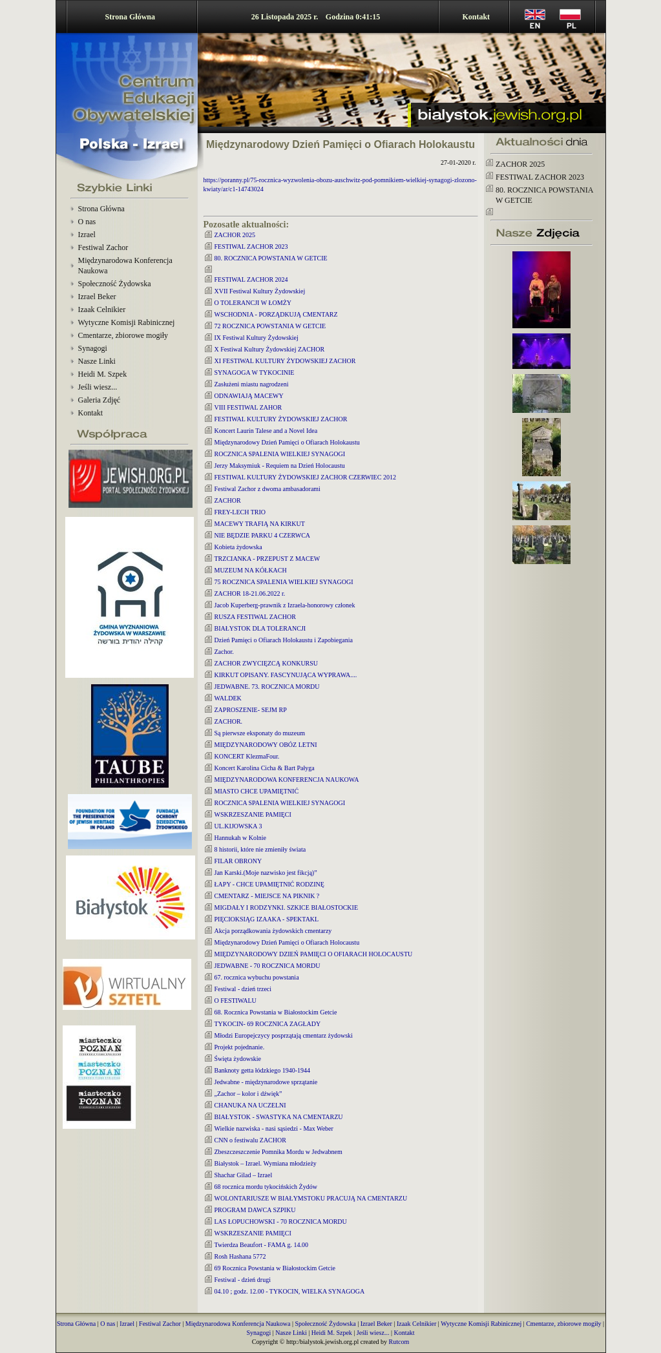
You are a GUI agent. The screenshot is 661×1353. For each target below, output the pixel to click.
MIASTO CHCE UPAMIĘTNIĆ (257, 791)
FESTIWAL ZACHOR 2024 (251, 279)
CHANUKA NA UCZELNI (250, 1105)
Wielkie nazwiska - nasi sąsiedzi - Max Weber (274, 1128)
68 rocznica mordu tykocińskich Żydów (266, 1186)
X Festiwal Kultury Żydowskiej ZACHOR (270, 349)
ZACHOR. (229, 721)
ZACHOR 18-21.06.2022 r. (250, 593)
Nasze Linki (97, 361)
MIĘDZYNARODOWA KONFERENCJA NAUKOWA (287, 779)
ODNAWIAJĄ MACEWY (249, 395)
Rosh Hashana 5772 (240, 1256)
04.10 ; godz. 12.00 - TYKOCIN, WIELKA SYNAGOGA (290, 1291)
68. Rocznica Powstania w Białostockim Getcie (276, 1012)
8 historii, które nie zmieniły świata (260, 849)
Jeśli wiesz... (98, 387)
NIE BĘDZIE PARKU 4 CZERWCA (263, 535)
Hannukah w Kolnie (241, 837)
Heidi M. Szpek (102, 374)
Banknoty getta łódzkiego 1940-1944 (263, 1070)
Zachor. (224, 651)
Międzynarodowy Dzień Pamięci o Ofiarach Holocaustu (287, 942)
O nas (87, 221)
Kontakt (476, 16)
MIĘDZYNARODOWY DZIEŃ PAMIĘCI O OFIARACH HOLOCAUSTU (314, 954)
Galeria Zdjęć (99, 399)
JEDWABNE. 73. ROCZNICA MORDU (267, 686)
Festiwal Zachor (103, 247)
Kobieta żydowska (238, 547)
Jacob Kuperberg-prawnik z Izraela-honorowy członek (285, 605)
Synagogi (92, 348)
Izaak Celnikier (102, 309)
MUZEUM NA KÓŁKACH (251, 570)
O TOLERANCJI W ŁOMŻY (253, 302)
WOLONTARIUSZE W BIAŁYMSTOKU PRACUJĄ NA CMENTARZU (311, 1198)
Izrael (87, 234)
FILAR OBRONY (238, 861)
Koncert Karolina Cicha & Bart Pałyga (265, 767)
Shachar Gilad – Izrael (244, 1175)
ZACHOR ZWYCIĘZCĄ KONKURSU (267, 663)
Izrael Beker (97, 296)
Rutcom (399, 1341)
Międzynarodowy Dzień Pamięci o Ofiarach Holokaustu (287, 442)
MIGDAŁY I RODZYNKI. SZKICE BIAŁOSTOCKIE (287, 907)
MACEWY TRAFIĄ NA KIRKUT (260, 523)
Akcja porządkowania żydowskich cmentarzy (273, 930)
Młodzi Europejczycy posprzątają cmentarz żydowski (284, 1035)
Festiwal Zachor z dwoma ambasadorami (267, 488)
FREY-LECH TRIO (240, 512)
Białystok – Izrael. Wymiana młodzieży (266, 1163)
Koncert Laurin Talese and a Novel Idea (266, 430)
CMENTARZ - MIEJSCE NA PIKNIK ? (267, 895)
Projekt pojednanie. (240, 1047)
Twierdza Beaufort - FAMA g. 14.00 (261, 1244)
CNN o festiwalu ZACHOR (250, 1140)
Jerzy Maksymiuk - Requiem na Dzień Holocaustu (280, 465)
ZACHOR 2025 (235, 234)
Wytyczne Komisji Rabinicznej (126, 322)
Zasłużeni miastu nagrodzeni (252, 384)
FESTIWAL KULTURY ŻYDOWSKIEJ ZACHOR (281, 419)
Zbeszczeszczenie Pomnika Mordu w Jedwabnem (278, 1151)
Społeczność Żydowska (114, 283)
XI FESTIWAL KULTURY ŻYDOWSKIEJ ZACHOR (285, 360)
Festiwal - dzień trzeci (243, 988)
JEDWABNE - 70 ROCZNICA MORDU (267, 965)
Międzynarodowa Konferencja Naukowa (238, 1323)
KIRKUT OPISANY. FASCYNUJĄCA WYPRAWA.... (286, 674)
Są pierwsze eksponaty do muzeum (260, 733)
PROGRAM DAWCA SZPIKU (255, 1209)
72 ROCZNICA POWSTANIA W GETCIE (270, 326)
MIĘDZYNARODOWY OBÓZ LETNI (266, 744)
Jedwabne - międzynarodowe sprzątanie (266, 1082)
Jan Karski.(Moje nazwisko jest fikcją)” (266, 872)
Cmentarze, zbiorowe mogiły (123, 335)
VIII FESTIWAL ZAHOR (248, 407)
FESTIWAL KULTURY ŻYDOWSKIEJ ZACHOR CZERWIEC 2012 (305, 477)
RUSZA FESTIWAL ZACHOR (255, 616)
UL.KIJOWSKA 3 (238, 826)
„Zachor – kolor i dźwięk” (248, 1093)
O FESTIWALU (236, 1000)
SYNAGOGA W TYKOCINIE (255, 372)
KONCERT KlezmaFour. (247, 756)
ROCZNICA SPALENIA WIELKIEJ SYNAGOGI (280, 453)
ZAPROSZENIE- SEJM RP (251, 709)
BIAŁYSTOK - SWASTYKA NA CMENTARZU (279, 1116)
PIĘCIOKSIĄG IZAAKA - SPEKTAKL (267, 919)
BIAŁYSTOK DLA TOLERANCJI (260, 628)
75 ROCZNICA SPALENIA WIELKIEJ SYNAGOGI (284, 581)
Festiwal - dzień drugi (243, 1279)
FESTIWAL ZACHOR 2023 (251, 246)
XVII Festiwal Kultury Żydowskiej (260, 291)
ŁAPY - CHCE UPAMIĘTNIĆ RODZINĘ (269, 884)
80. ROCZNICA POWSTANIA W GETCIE (271, 258)
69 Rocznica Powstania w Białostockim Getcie (275, 1268)
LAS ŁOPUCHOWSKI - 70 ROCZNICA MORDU (281, 1221)
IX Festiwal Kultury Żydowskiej (257, 337)
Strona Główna (130, 16)
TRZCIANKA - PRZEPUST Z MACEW (267, 558)
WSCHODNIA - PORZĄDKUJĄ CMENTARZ (276, 314)
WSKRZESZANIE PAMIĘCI (253, 814)
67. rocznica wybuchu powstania (257, 977)
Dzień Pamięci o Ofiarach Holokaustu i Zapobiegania (284, 640)
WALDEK (228, 698)
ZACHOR (228, 500)
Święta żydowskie (238, 1058)
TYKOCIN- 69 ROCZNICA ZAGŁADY (268, 1023)
